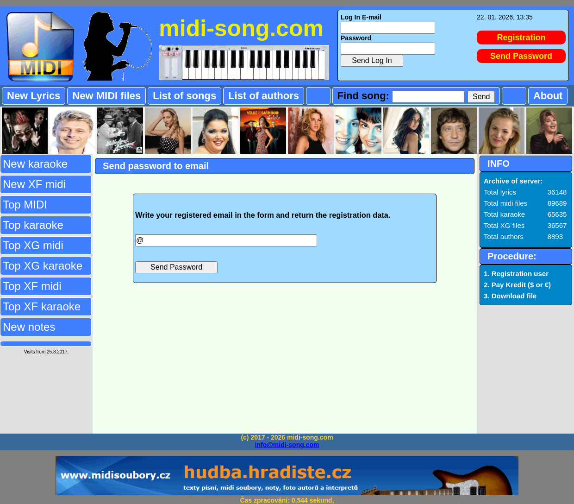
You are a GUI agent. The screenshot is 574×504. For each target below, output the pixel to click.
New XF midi (34, 184)
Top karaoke (33, 225)
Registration (521, 37)
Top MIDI (25, 204)
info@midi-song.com (287, 444)
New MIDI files (106, 95)
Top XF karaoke (42, 306)
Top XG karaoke (42, 265)
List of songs (184, 95)
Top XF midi (32, 286)
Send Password (521, 56)
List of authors (263, 95)
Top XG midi (33, 245)
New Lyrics (33, 95)
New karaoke (35, 164)
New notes (29, 327)
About (548, 95)
